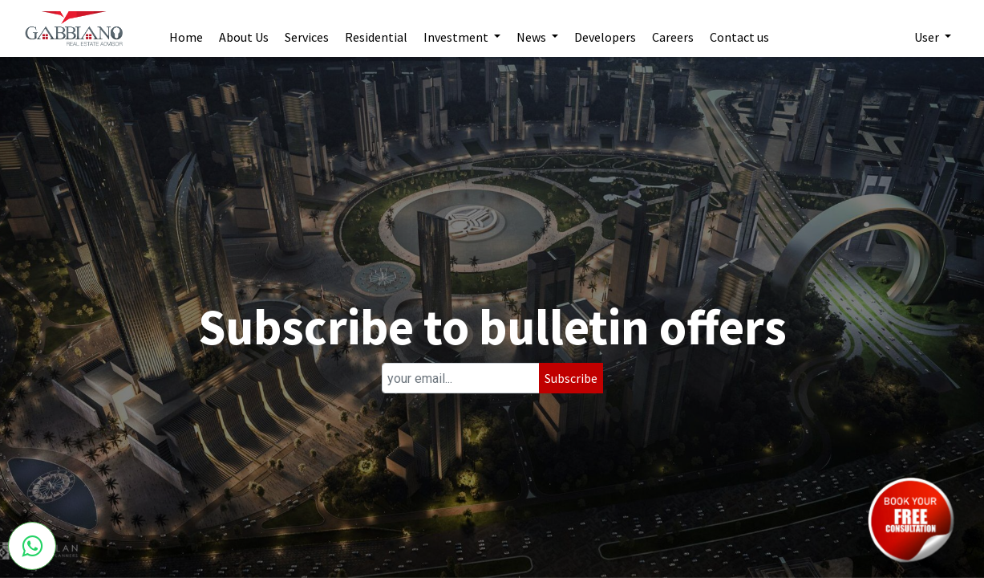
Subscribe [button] (571, 378)
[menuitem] (186, 29)
